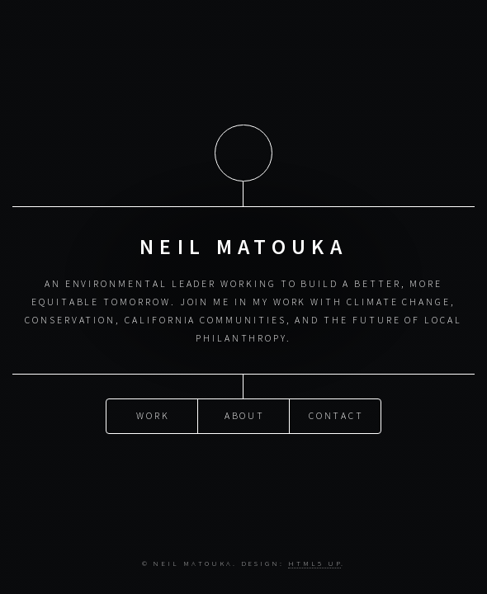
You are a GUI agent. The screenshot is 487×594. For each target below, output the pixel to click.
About (245, 415)
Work (153, 415)
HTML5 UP (314, 563)
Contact (337, 415)
